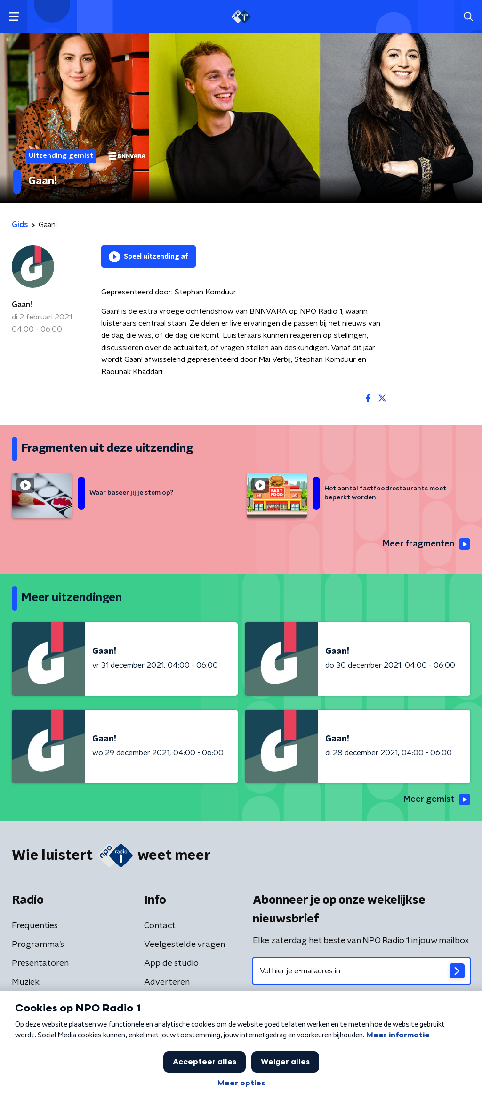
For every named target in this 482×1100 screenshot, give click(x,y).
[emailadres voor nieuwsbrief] (361, 971)
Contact (160, 925)
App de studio (171, 963)
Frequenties (35, 925)
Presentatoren (40, 963)
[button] (14, 16)
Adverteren (167, 982)
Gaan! (22, 305)
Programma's (38, 944)
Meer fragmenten (426, 544)
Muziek (26, 982)
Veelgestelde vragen (184, 944)
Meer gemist (436, 799)
